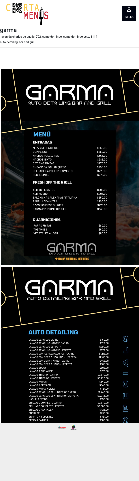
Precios (129, 17)
